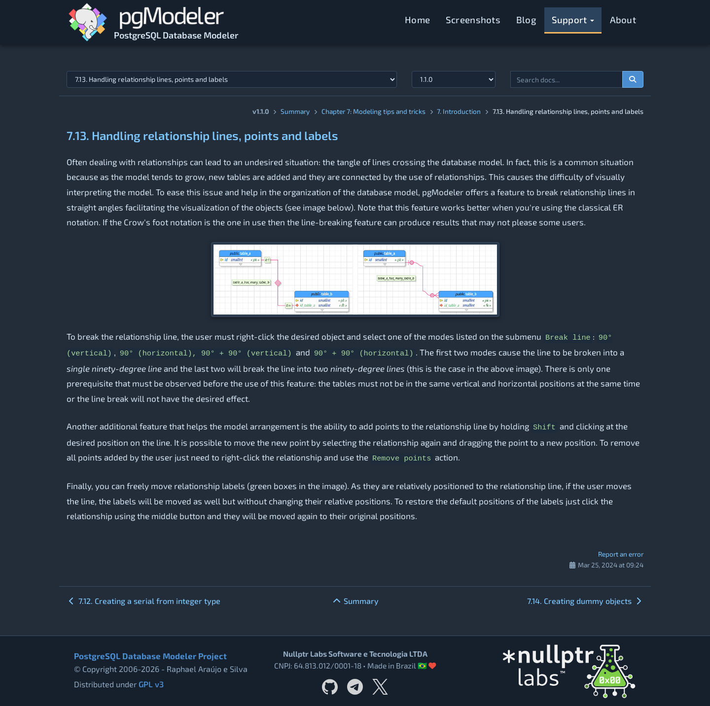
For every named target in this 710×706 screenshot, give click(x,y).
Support (573, 19)
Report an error (620, 554)
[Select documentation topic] (232, 79)
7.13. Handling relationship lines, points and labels (202, 135)
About (623, 19)
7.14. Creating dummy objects (585, 600)
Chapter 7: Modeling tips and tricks (373, 111)
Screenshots (473, 19)
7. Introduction (459, 111)
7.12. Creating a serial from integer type (143, 600)
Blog (526, 19)
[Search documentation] (633, 79)
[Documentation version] (454, 79)
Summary (295, 111)
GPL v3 (151, 684)
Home (417, 19)
